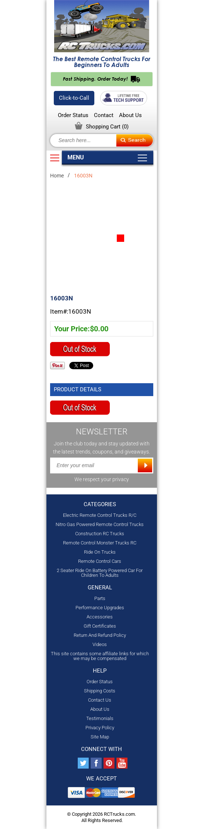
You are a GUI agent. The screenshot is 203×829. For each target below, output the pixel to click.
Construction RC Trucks (99, 533)
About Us (130, 115)
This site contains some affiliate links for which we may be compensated (100, 656)
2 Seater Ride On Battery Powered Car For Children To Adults (100, 573)
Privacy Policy (99, 727)
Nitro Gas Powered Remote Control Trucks (100, 524)
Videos (99, 644)
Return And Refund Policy (100, 635)
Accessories (100, 616)
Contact (103, 115)
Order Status (73, 115)
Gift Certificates (100, 626)
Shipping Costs (99, 690)
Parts (99, 598)
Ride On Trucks (100, 552)
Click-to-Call (74, 98)
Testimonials (99, 718)
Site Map (100, 736)
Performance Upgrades (100, 607)
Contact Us (99, 700)
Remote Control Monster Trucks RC (99, 542)
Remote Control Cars (99, 561)
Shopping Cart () (107, 126)
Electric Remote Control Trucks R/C (99, 515)
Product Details (77, 389)
